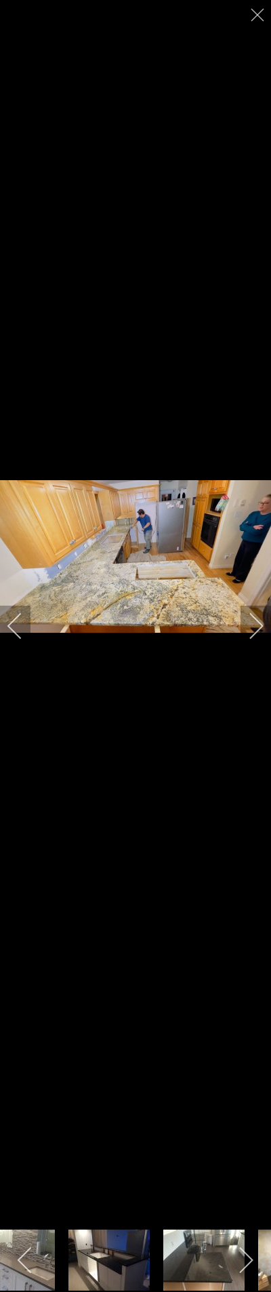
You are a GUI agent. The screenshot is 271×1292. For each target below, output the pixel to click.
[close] (259, 15)
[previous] (23, 626)
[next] (247, 626)
